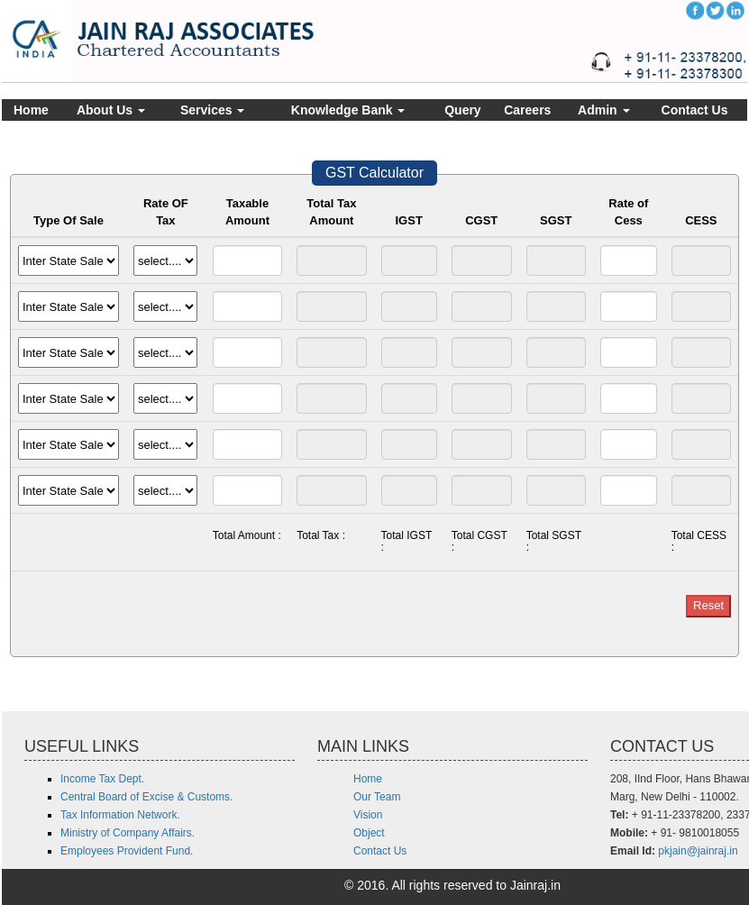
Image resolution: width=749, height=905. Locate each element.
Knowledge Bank (348, 110)
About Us (111, 110)
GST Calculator (374, 172)
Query (462, 110)
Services (212, 110)
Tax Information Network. (120, 815)
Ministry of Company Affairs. (127, 833)
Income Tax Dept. (102, 778)
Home (31, 110)
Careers (527, 110)
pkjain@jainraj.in (697, 851)
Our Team (376, 797)
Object (369, 833)
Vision (367, 815)
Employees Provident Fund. (126, 851)
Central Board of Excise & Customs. (146, 797)
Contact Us (695, 110)
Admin (603, 110)
